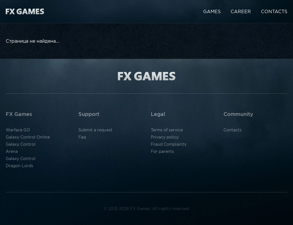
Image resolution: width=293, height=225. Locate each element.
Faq (82, 137)
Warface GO (18, 130)
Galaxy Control (20, 144)
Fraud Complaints (168, 144)
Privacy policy (165, 137)
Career (241, 11)
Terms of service (167, 130)
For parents (162, 151)
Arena (12, 151)
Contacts (274, 11)
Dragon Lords (19, 165)
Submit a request (95, 130)
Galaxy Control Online (28, 137)
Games (212, 11)
